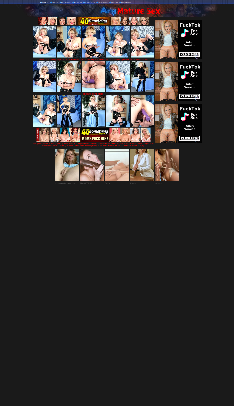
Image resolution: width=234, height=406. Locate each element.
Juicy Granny (114, 2)
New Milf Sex (78, 2)
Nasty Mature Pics (66, 2)
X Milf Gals (55, 2)
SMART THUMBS (122, 340)
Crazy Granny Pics (103, 2)
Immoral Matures (126, 2)
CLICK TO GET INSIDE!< (93, 94)
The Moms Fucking (89, 2)
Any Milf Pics (45, 2)
